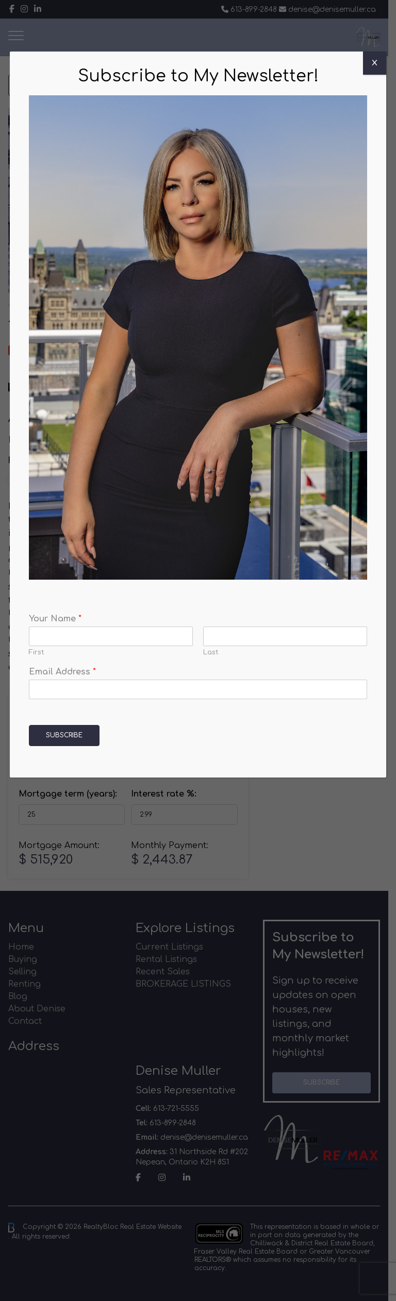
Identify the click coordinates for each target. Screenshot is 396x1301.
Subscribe (64, 735)
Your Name (55, 618)
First (36, 652)
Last (211, 652)
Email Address (62, 672)
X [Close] (374, 63)
